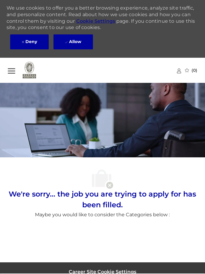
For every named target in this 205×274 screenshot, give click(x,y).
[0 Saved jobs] (191, 70)
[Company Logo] (37, 70)
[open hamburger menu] (11, 70)
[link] (179, 71)
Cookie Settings (95, 21)
